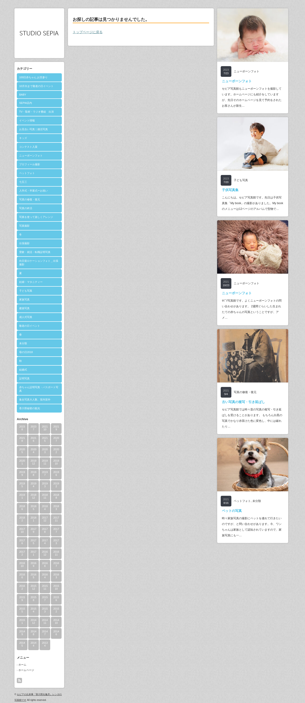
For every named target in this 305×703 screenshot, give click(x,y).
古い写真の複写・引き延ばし (243, 402)
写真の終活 (25, 208)
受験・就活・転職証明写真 (34, 252)
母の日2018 (26, 352)
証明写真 (24, 378)
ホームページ (26, 670)
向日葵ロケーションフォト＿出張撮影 (38, 262)
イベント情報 (27, 120)
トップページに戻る (88, 32)
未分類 (23, 343)
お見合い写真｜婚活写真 (33, 129)
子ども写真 (25, 290)
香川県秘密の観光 (29, 408)
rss (19, 680)
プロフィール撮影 (29, 164)
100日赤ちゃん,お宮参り (33, 77)
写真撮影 (24, 225)
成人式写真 (25, 317)
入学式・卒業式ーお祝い (33, 190)
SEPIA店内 (25, 102)
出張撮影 (24, 243)
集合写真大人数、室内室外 (34, 399)
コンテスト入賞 (28, 146)
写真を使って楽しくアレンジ (36, 217)
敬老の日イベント (29, 325)
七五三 (23, 181)
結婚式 (23, 369)
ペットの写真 (232, 511)
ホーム (22, 664)
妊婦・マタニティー (31, 281)
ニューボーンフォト (31, 155)
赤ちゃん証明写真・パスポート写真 (38, 389)
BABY (22, 94)
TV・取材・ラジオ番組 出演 (36, 111)
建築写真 (24, 308)
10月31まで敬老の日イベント (36, 86)
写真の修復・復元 (29, 199)
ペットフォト (27, 173)
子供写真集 (230, 190)
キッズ (23, 138)
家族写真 (24, 299)
